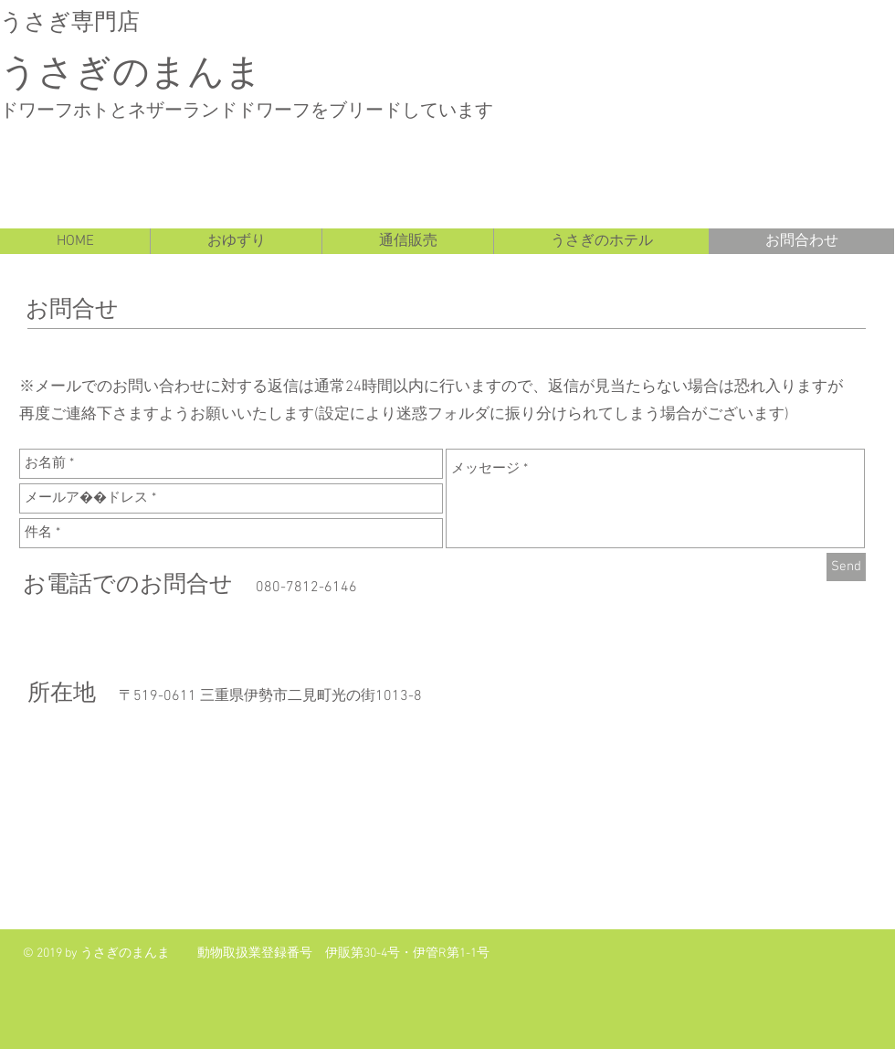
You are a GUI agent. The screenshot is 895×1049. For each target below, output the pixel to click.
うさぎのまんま (131, 69)
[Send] (846, 567)
